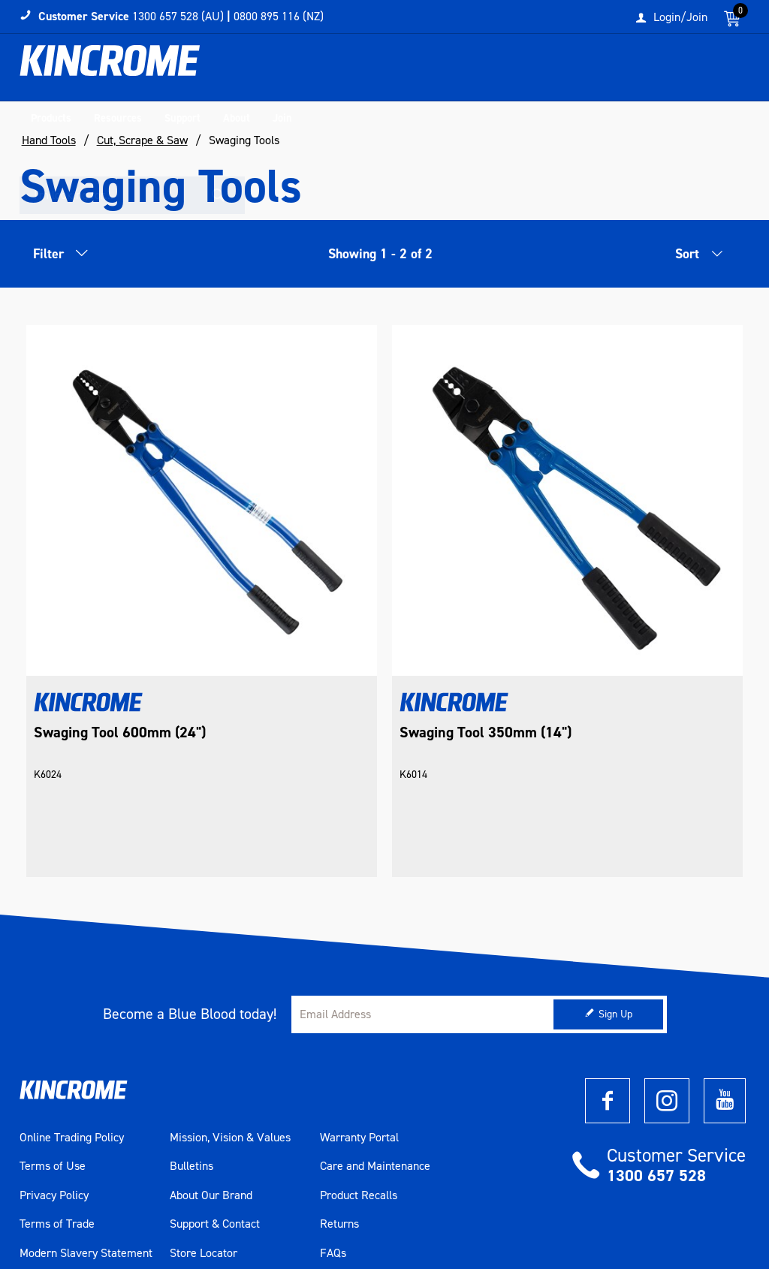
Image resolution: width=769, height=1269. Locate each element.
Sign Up (615, 894)
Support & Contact (215, 1104)
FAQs (333, 1132)
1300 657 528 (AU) (178, 16)
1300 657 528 (656, 1055)
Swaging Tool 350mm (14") (364, 604)
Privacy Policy (54, 1074)
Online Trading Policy (72, 1017)
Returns (339, 1104)
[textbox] (614, 71)
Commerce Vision (100, 1216)
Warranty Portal (359, 1017)
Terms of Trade (57, 1104)
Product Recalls (358, 1074)
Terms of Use (53, 1046)
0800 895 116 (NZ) (279, 16)
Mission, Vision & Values (230, 1017)
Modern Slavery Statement (86, 1132)
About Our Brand (211, 1074)
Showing (380, 255)
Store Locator (203, 1132)
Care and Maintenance (375, 1046)
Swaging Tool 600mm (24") (120, 604)
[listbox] (691, 259)
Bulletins (191, 1046)
